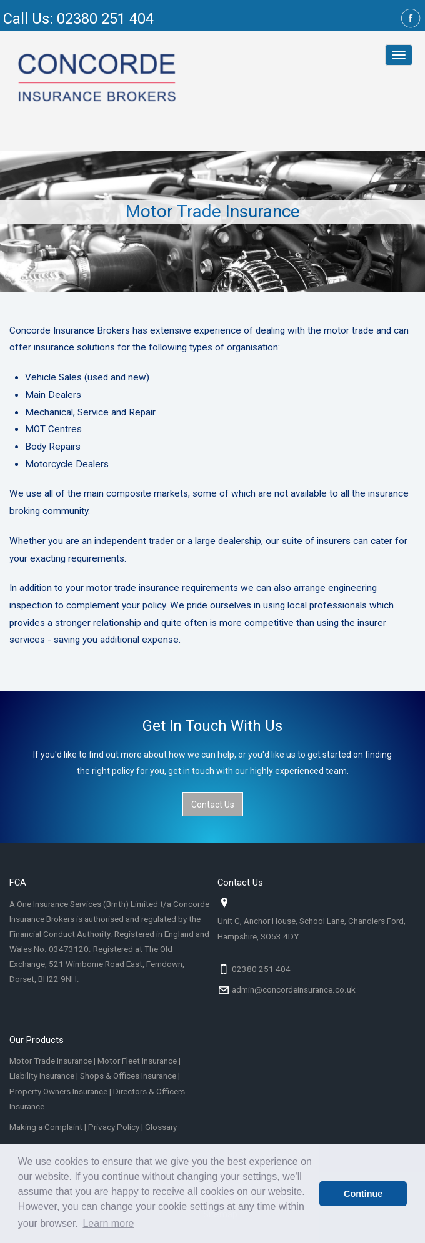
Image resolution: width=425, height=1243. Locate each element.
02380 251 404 (261, 969)
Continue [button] (363, 1194)
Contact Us (212, 805)
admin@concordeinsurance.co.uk (294, 989)
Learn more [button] (108, 1223)
